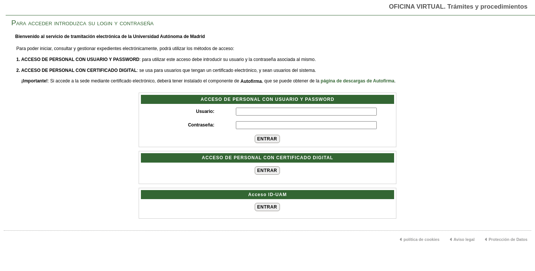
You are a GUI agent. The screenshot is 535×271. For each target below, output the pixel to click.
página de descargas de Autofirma (357, 81)
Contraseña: (201, 125)
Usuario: (205, 111)
